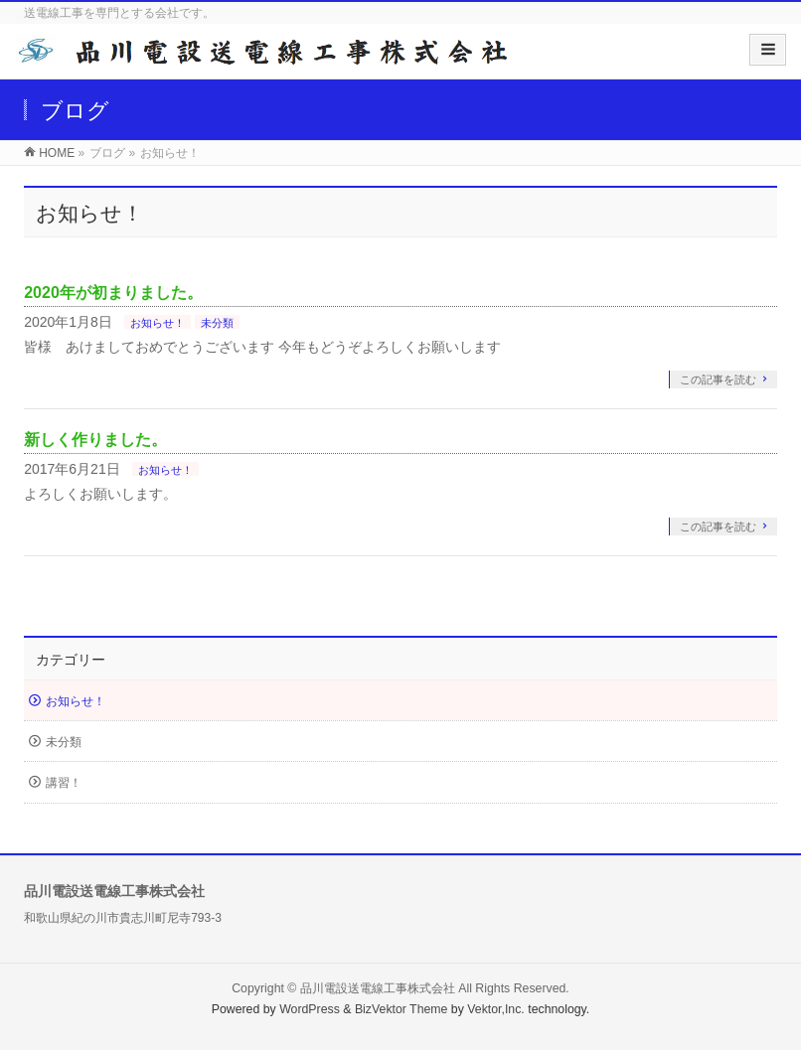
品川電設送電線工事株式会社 (377, 988)
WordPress (309, 1009)
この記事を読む (718, 379)
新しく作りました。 (95, 439)
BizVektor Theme (401, 1009)
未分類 (217, 323)
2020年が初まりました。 (113, 292)
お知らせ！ (157, 323)
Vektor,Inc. (496, 1009)
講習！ (63, 783)
